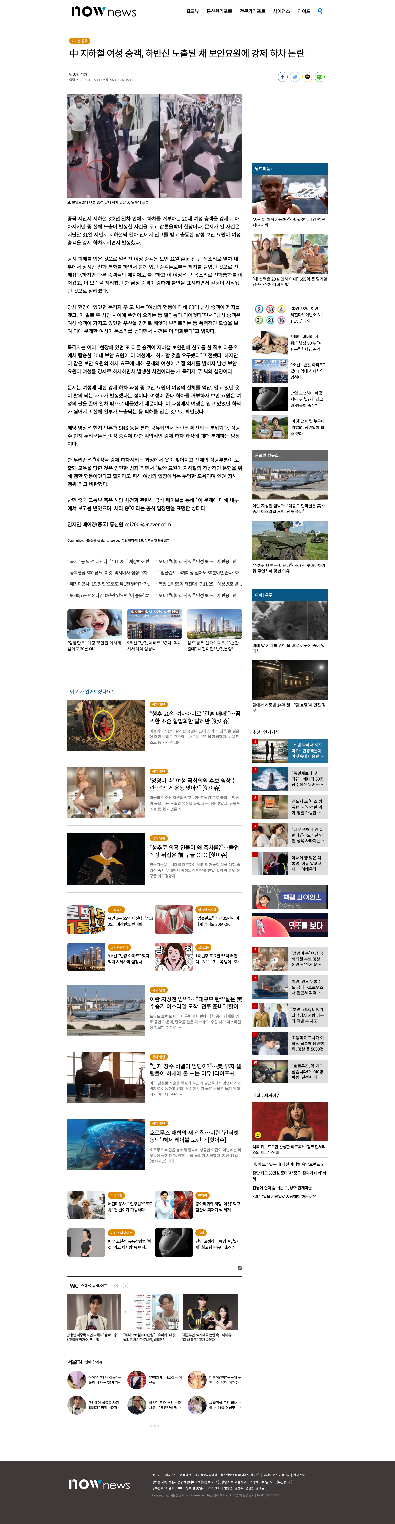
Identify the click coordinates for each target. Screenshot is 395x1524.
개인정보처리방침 (206, 1475)
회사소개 (170, 1475)
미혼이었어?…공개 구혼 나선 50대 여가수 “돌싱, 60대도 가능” (225, 1382)
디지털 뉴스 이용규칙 (276, 1475)
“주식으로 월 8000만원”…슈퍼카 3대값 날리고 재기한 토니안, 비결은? (150, 1337)
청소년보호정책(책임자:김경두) (240, 1475)
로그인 (156, 1475)
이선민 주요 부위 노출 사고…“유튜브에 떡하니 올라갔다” (165, 1407)
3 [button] (158, 1426)
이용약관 (185, 1475)
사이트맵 (299, 1475)
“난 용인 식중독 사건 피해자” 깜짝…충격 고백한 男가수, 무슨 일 (92, 1337)
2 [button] (155, 1426)
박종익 (74, 74)
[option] (92, 1319)
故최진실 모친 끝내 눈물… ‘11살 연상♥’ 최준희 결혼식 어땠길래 (225, 1407)
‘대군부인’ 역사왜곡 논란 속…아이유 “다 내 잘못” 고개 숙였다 (207, 1337)
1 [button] (151, 1426)
